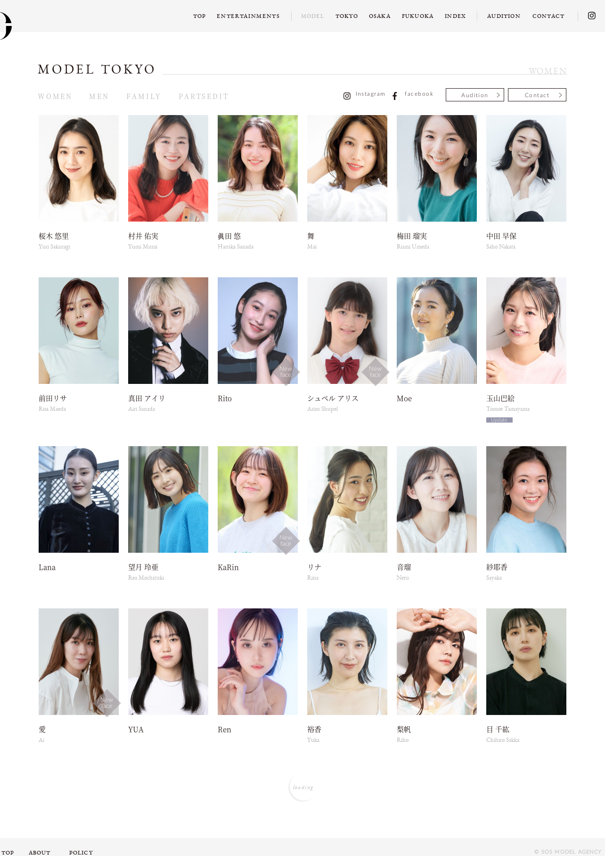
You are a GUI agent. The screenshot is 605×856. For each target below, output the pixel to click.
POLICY (81, 853)
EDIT (218, 95)
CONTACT (548, 16)
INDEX (455, 16)
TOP (199, 16)
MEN (99, 95)
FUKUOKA (417, 16)
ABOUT (40, 853)
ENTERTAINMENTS (248, 16)
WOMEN (55, 95)
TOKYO (346, 16)
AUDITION (504, 16)
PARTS (193, 95)
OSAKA (380, 16)
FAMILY (144, 95)
